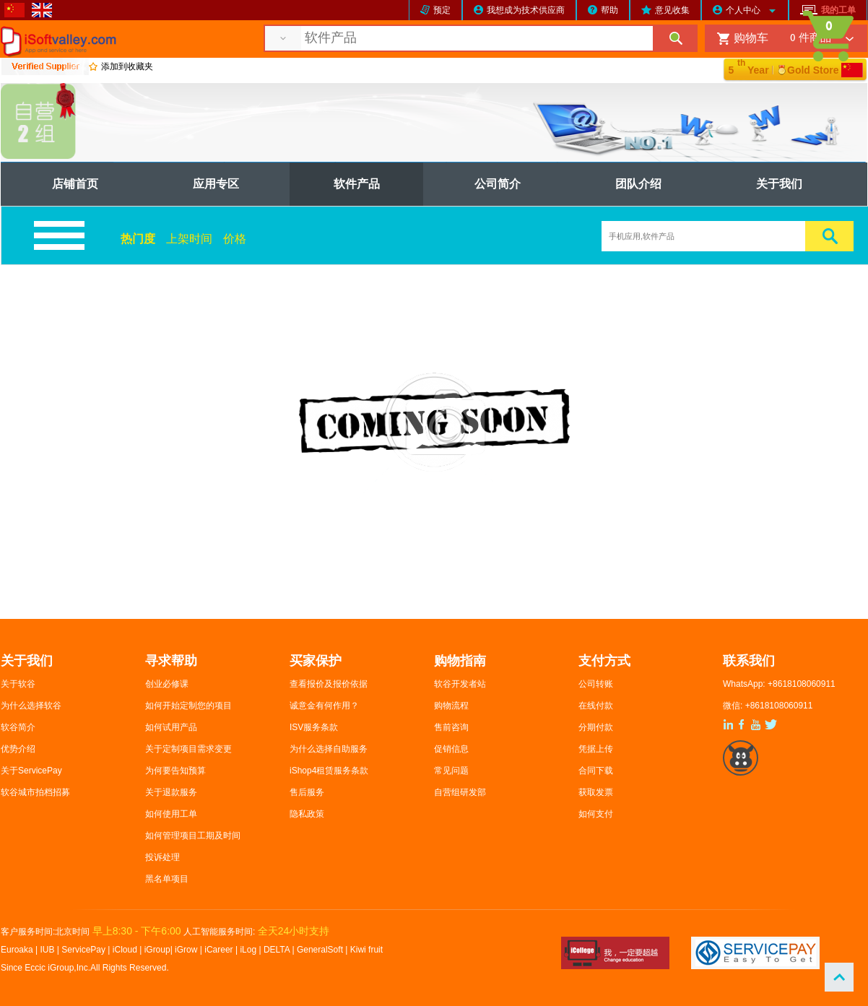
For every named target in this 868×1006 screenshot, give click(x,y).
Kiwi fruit (366, 950)
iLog (248, 950)
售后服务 (307, 792)
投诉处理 (162, 857)
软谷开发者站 (460, 684)
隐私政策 (307, 814)
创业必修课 (166, 684)
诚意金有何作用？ (324, 706)
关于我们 (779, 184)
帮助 (609, 10)
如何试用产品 (171, 727)
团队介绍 (638, 184)
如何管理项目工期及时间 (192, 836)
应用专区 (216, 184)
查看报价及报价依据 (329, 684)
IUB (47, 950)
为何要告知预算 (175, 771)
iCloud (125, 950)
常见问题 (451, 771)
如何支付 (595, 814)
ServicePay (84, 950)
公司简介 (497, 184)
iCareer (218, 950)
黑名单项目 (166, 879)
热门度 (138, 239)
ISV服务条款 (314, 727)
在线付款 (595, 706)
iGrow (186, 950)
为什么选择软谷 (31, 706)
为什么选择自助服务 (329, 749)
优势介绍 (18, 749)
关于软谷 (18, 684)
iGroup (157, 950)
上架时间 (189, 239)
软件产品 (357, 184)
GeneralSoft (320, 950)
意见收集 (672, 10)
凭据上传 (595, 749)
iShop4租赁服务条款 (329, 771)
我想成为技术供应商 (526, 10)
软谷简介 (18, 727)
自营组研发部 (460, 792)
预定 (442, 10)
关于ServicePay (31, 771)
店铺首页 (75, 184)
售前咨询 (451, 727)
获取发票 (595, 792)
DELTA (278, 950)
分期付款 (595, 727)
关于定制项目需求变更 (188, 749)
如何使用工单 (171, 814)
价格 (234, 239)
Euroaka (17, 950)
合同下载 (595, 771)
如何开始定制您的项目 (188, 706)
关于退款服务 (171, 792)
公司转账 (595, 684)
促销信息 (451, 749)
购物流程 (451, 706)
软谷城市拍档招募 (35, 792)
